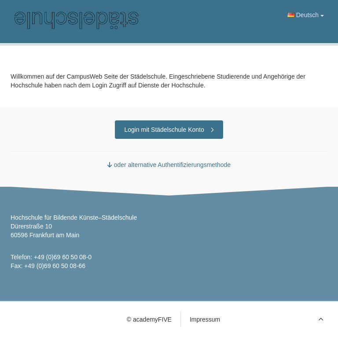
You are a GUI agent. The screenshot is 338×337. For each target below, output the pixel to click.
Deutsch (305, 14)
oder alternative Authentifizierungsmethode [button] (169, 164)
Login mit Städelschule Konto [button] (168, 129)
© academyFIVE (149, 319)
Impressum (205, 319)
